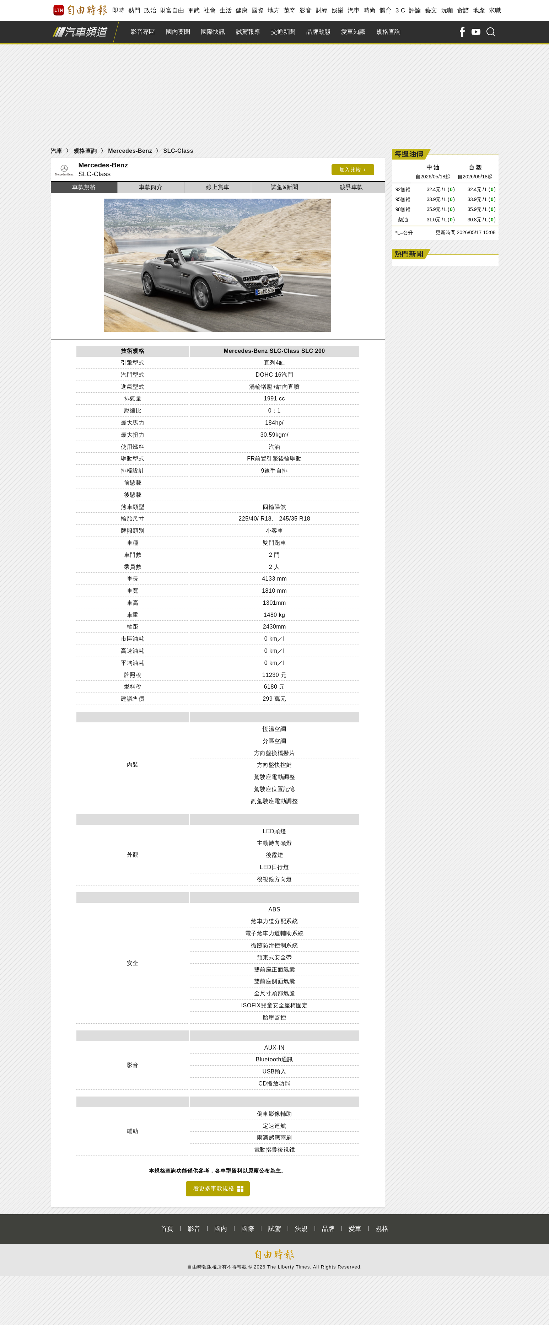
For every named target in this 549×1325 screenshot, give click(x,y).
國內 (220, 1224)
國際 (258, 10)
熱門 (134, 10)
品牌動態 (318, 31)
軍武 (194, 10)
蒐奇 (290, 10)
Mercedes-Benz (130, 151)
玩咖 (447, 10)
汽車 (354, 10)
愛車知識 (353, 31)
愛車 (355, 1224)
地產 (479, 10)
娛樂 (338, 10)
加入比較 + (352, 170)
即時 (118, 10)
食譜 (463, 10)
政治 (150, 10)
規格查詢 (388, 31)
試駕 (274, 1224)
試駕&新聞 (284, 187)
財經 (322, 10)
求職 (495, 10)
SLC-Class (178, 151)
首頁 (167, 1224)
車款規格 (84, 187)
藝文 (431, 10)
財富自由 (172, 10)
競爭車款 (351, 187)
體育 (386, 10)
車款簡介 (150, 187)
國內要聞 (178, 31)
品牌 (328, 1224)
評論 (415, 10)
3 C (400, 10)
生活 (226, 10)
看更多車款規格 (214, 1184)
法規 (301, 1224)
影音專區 (143, 31)
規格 (382, 1224)
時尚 (370, 10)
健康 (242, 10)
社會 (210, 10)
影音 (306, 10)
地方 (274, 10)
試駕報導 (248, 31)
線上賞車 (218, 187)
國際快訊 (213, 31)
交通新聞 (283, 31)
